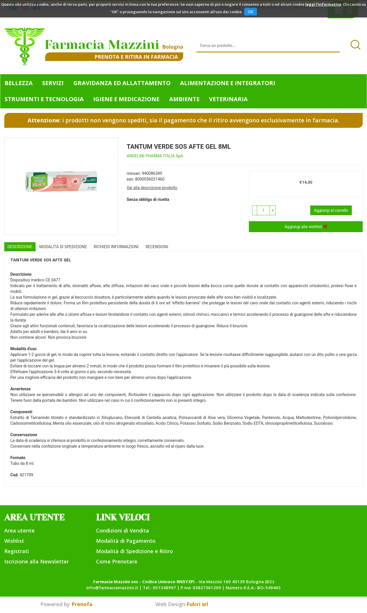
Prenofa (81, 604)
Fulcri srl (197, 604)
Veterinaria (228, 99)
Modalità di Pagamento (125, 540)
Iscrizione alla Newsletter (36, 561)
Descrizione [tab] (19, 246)
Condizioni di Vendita (122, 530)
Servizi (53, 83)
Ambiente (184, 99)
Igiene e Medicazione (126, 99)
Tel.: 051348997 (159, 587)
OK (250, 11)
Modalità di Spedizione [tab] (63, 246)
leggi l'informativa (323, 4)
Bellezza (19, 83)
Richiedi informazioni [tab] (116, 246)
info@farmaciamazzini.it (112, 587)
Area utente (19, 530)
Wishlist (14, 540)
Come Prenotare (116, 561)
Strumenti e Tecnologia (44, 99)
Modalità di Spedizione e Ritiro (134, 551)
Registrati (16, 551)
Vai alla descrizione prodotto (152, 187)
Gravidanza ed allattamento (122, 83)
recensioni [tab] (156, 246)
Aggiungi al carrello (331, 210)
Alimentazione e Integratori (227, 83)
